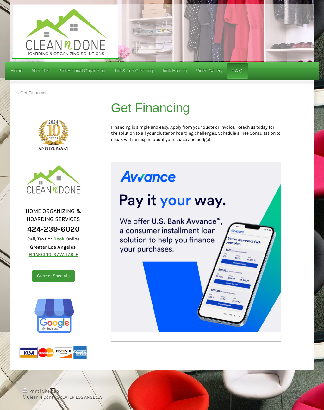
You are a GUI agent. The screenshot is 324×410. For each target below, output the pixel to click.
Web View (291, 397)
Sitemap (50, 391)
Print (31, 391)
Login (295, 391)
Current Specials (53, 276)
